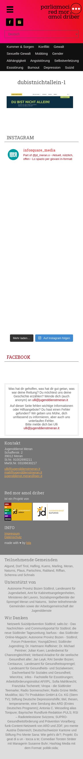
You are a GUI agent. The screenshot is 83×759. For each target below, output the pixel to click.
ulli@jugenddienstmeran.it (50, 400)
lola (28, 543)
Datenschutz (13, 537)
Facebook (18, 357)
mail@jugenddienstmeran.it (23, 472)
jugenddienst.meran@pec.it (23, 476)
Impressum (12, 533)
